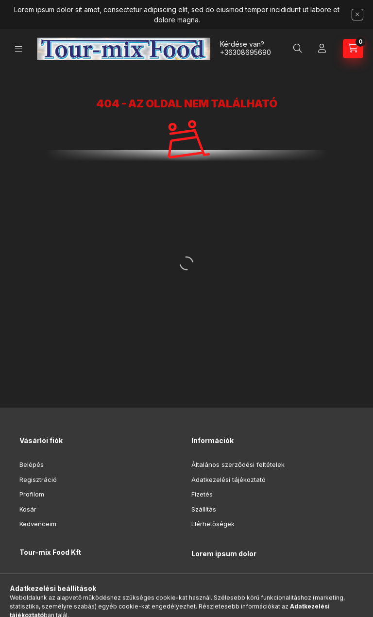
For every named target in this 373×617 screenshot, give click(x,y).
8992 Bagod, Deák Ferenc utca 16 (82, 577)
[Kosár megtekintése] (353, 48)
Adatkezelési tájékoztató (228, 479)
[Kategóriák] (18, 49)
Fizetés (202, 494)
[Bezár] (357, 14)
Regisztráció (38, 479)
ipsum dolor (209, 593)
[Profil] (322, 48)
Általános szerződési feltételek (238, 464)
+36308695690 (245, 52)
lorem (199, 579)
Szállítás (203, 509)
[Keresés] (297, 48)
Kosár (27, 509)
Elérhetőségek (213, 524)
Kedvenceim (37, 524)
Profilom (31, 494)
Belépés (31, 464)
